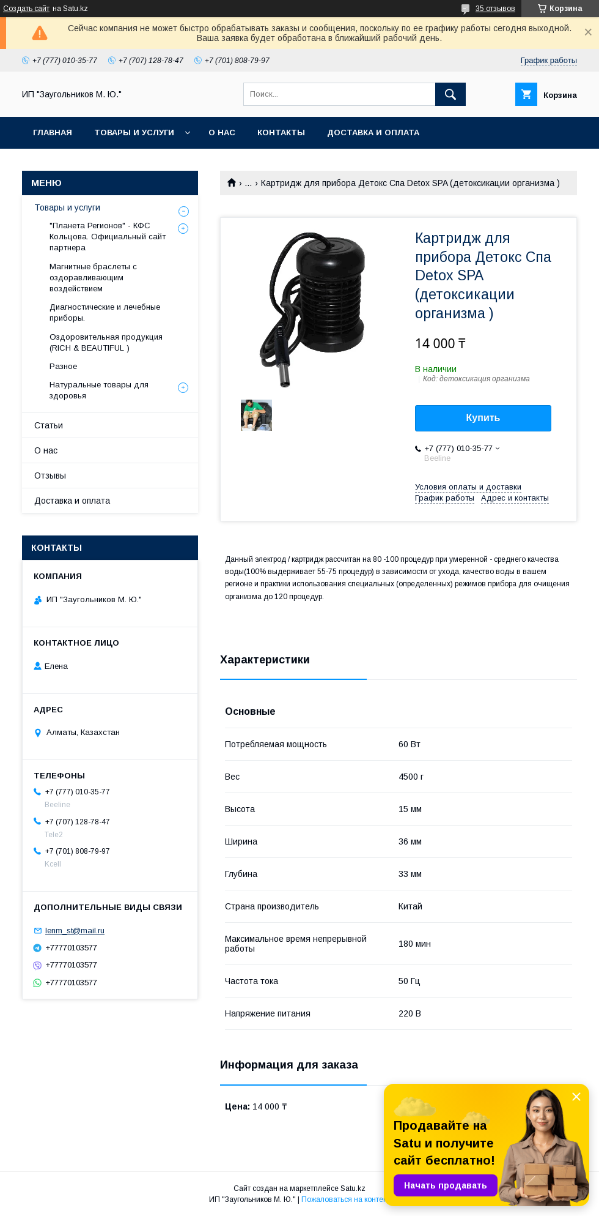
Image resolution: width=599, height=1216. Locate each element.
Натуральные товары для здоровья (99, 390)
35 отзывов (495, 8)
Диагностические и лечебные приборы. (105, 312)
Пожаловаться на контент (346, 1199)
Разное (63, 366)
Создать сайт (26, 8)
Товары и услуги (134, 132)
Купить (483, 417)
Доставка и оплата (373, 132)
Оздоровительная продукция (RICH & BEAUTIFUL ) (106, 342)
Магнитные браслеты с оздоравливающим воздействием (93, 277)
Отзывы (50, 475)
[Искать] (450, 94)
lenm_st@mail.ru (75, 930)
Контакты (281, 132)
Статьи (48, 425)
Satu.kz (353, 1188)
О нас (221, 132)
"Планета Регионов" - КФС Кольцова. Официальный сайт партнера (108, 236)
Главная (52, 132)
